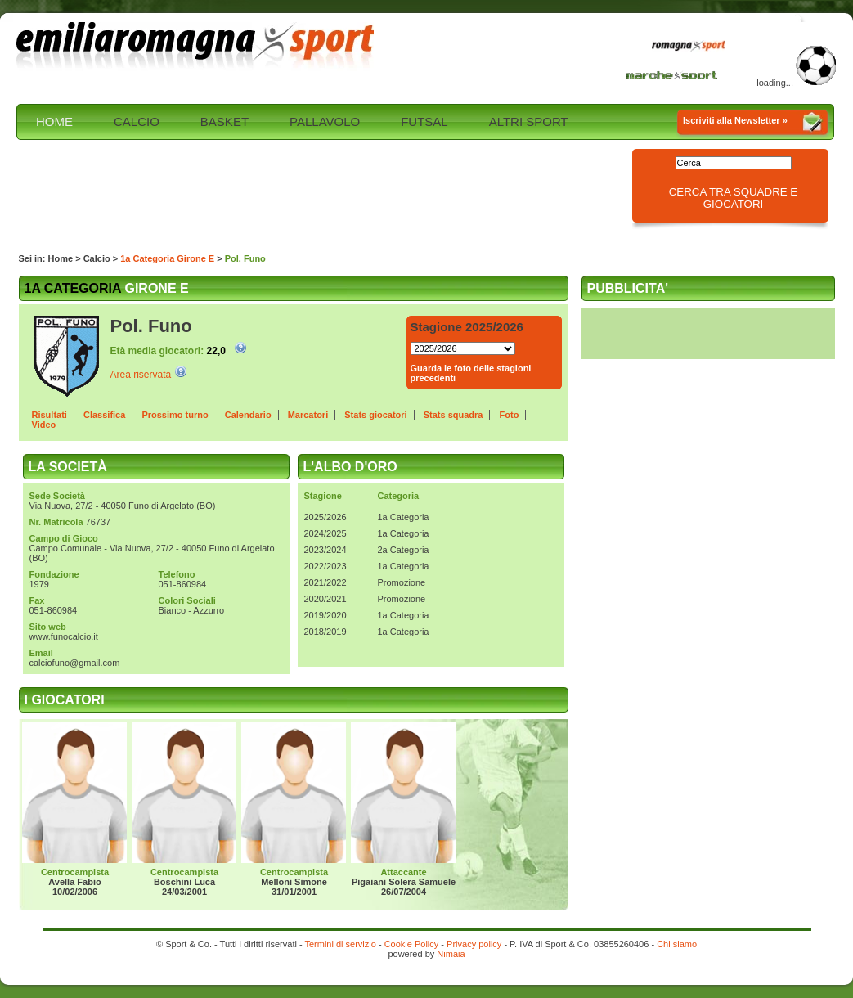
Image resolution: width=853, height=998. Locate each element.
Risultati (49, 415)
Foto (509, 415)
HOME (54, 121)
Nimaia (451, 954)
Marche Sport (674, 74)
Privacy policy (474, 944)
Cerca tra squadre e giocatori (733, 198)
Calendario (248, 415)
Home (61, 258)
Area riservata (141, 374)
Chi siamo (677, 944)
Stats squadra (453, 415)
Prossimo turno (175, 415)
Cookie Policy (411, 944)
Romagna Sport (693, 46)
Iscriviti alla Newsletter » (735, 120)
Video (44, 424)
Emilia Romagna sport (196, 46)
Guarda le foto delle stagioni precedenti (471, 373)
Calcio (96, 258)
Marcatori (308, 415)
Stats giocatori (375, 415)
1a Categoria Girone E (167, 258)
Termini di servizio (339, 944)
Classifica (104, 415)
